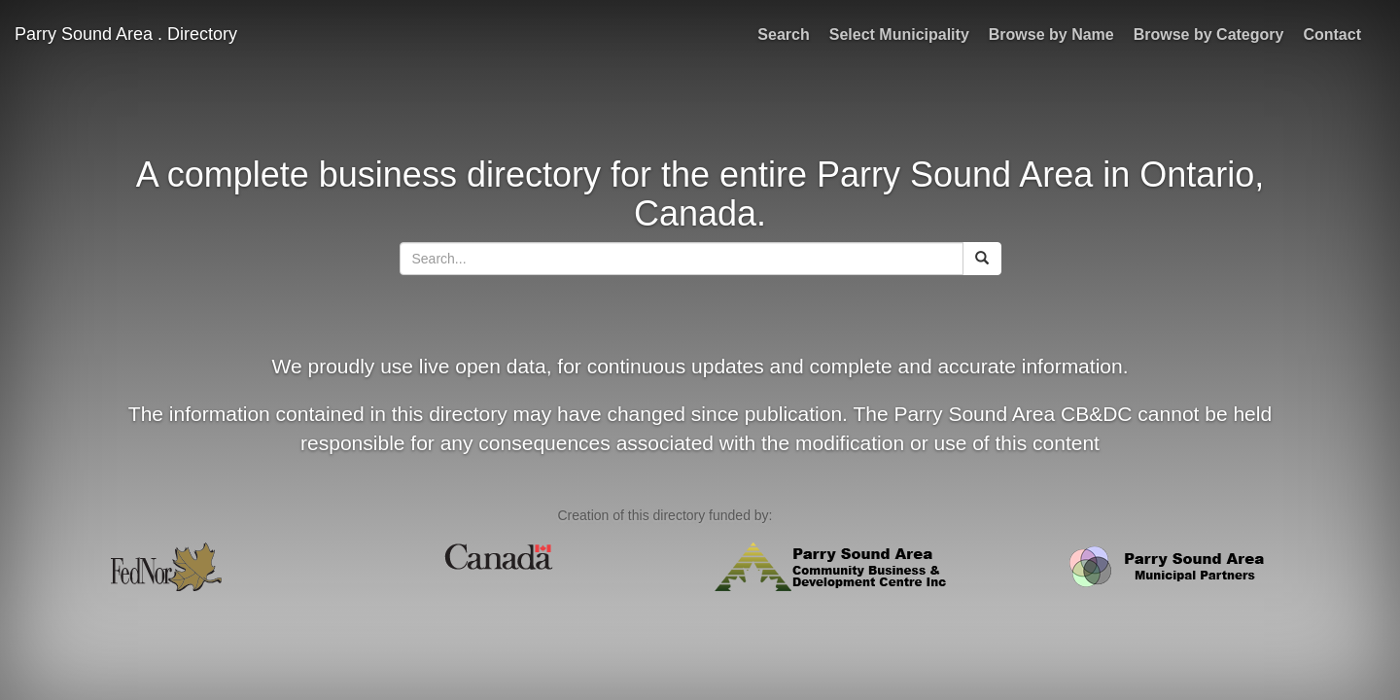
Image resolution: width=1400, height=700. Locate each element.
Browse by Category (1209, 34)
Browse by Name (1051, 34)
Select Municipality (899, 34)
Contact (1332, 34)
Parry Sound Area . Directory (126, 34)
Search (783, 34)
